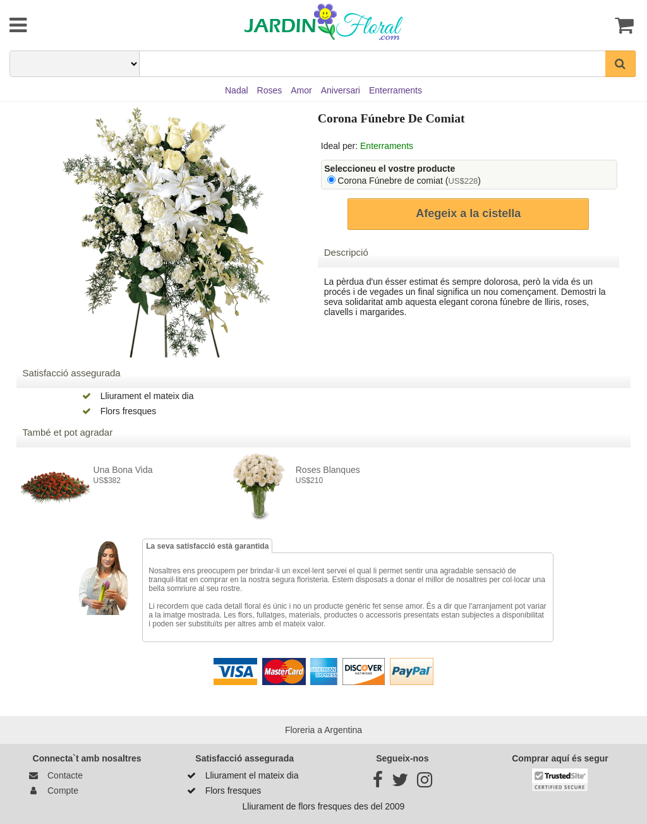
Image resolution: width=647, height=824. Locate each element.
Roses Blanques (328, 470)
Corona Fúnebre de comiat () (409, 181)
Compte (51, 790)
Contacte (54, 775)
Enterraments (386, 146)
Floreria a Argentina (323, 730)
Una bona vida (123, 470)
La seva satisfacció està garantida (207, 546)
